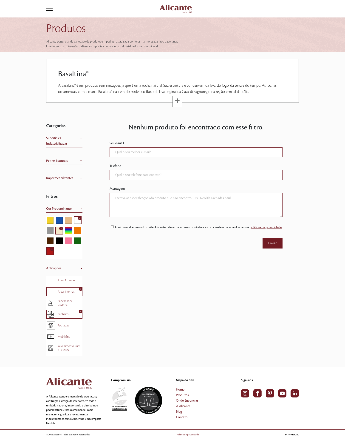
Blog (179, 412)
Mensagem (117, 189)
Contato (181, 417)
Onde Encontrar (187, 401)
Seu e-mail (117, 143)
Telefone (115, 166)
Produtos (182, 395)
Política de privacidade (188, 434)
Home (180, 389)
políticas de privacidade (266, 227)
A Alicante (183, 406)
